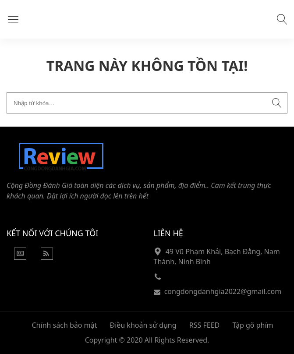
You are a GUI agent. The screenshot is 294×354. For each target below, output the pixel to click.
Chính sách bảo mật (64, 325)
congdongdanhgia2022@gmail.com (223, 291)
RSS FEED (204, 325)
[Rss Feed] (47, 257)
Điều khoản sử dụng (143, 325)
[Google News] (20, 257)
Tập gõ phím (252, 325)
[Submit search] (276, 102)
